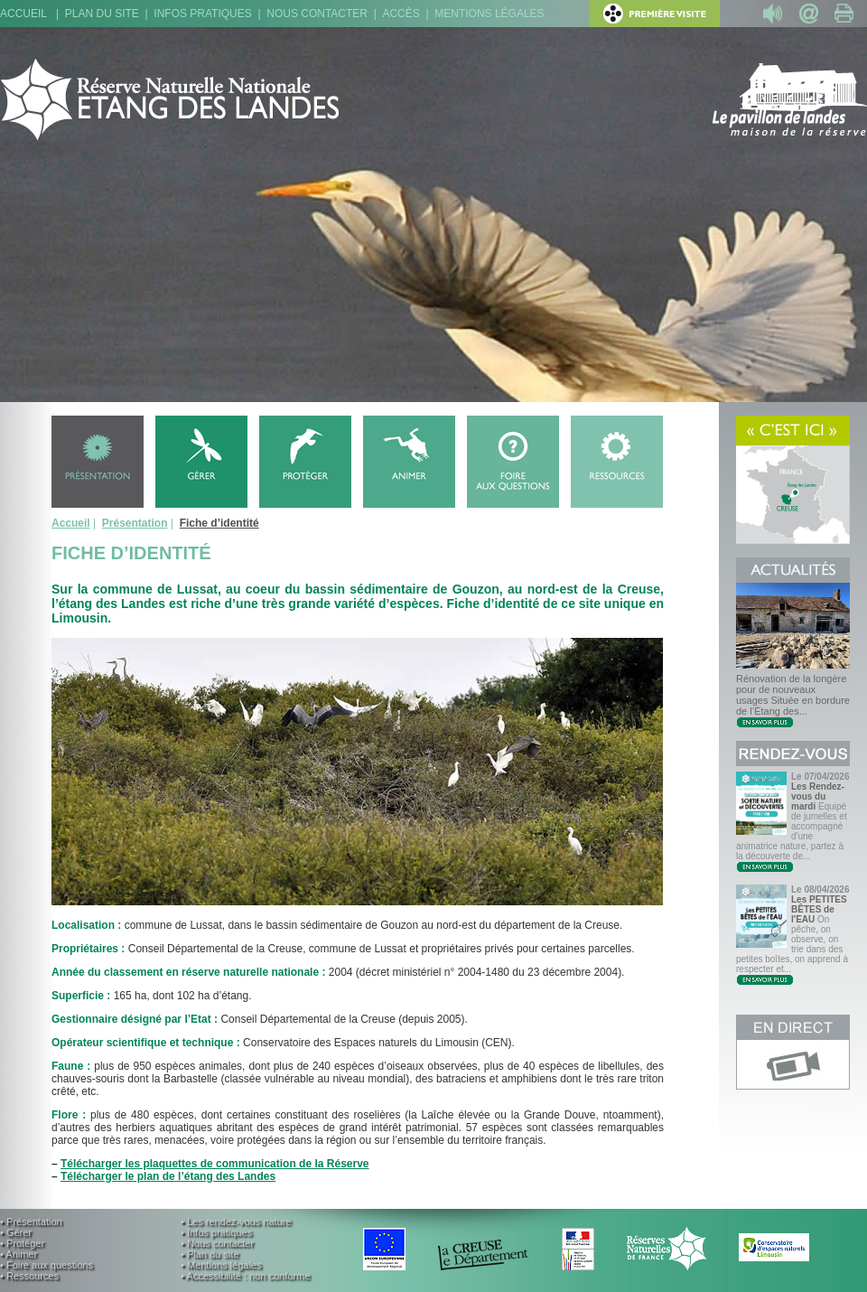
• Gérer (16, 1232)
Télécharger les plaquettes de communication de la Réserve (214, 1163)
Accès (400, 13)
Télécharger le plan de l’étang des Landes (168, 1176)
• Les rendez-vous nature (236, 1221)
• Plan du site (209, 1254)
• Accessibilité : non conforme (245, 1275)
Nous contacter (317, 13)
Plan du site (102, 13)
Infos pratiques (202, 13)
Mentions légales (489, 13)
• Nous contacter (217, 1243)
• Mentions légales (221, 1264)
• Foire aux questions (46, 1264)
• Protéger (22, 1243)
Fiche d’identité (219, 523)
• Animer (18, 1254)
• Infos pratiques (216, 1232)
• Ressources (29, 1275)
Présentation (135, 523)
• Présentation (31, 1221)
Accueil (23, 13)
